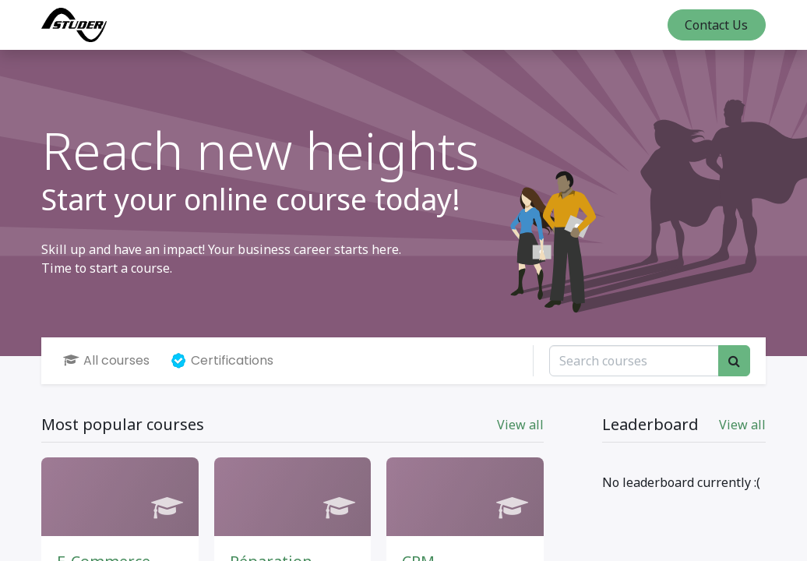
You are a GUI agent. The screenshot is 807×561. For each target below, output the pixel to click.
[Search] (734, 360)
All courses (106, 360)
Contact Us (716, 25)
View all (742, 424)
